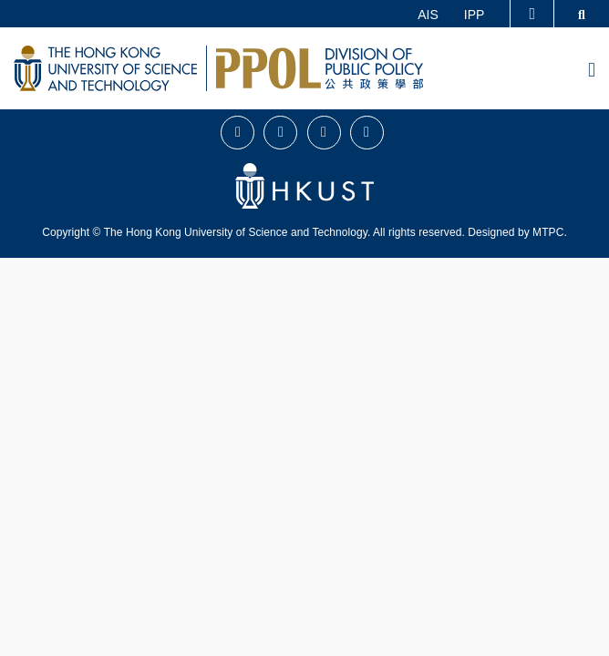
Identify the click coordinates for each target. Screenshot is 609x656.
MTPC (547, 232)
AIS (428, 14)
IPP (474, 14)
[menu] (591, 71)
